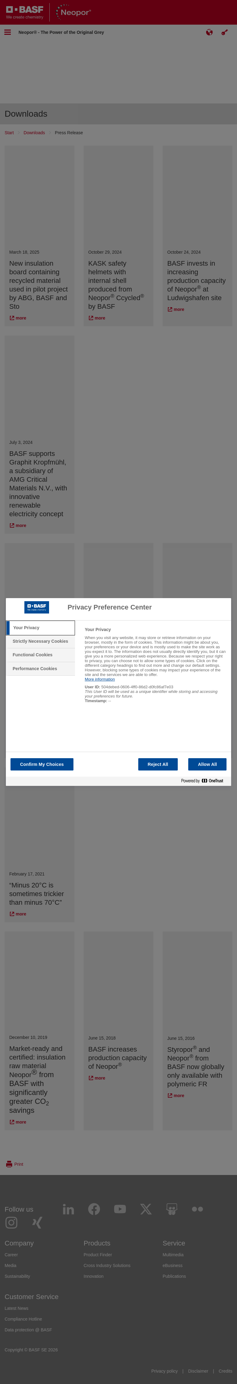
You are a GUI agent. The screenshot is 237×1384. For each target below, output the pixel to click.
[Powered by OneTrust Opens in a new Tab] (204, 781)
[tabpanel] (155, 668)
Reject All (158, 764)
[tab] (40, 628)
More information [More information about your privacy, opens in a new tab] (100, 679)
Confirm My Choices (42, 764)
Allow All (207, 764)
